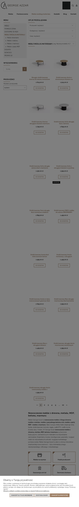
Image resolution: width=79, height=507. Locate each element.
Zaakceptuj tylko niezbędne (21, 495)
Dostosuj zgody (42, 495)
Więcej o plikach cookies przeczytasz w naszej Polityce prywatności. (26, 491)
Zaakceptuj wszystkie (60, 495)
